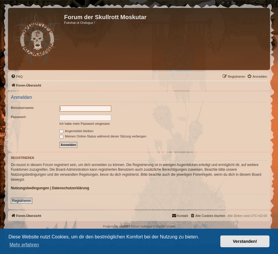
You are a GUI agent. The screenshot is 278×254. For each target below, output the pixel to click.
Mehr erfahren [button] (24, 244)
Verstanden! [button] (245, 241)
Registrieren (21, 201)
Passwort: (18, 117)
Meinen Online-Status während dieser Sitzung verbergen (102, 136)
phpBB (123, 226)
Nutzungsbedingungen (30, 188)
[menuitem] (17, 76)
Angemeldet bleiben (76, 131)
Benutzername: (22, 107)
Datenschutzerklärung (70, 188)
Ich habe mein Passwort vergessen (84, 123)
